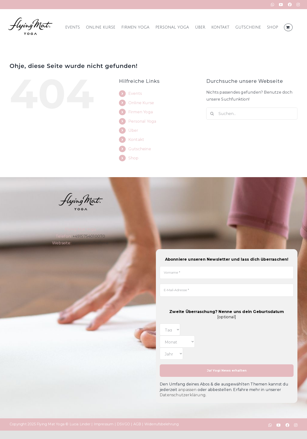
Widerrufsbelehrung (161, 424)
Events (135, 93)
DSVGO (123, 424)
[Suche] (212, 114)
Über (133, 130)
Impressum (104, 424)
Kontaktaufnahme (90, 243)
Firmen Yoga (140, 112)
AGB (137, 424)
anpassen (187, 389)
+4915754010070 (89, 236)
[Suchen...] (251, 114)
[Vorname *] (227, 272)
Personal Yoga (142, 121)
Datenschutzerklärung (183, 395)
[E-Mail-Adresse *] (227, 290)
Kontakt (136, 139)
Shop (133, 158)
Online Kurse (141, 103)
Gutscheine (139, 149)
